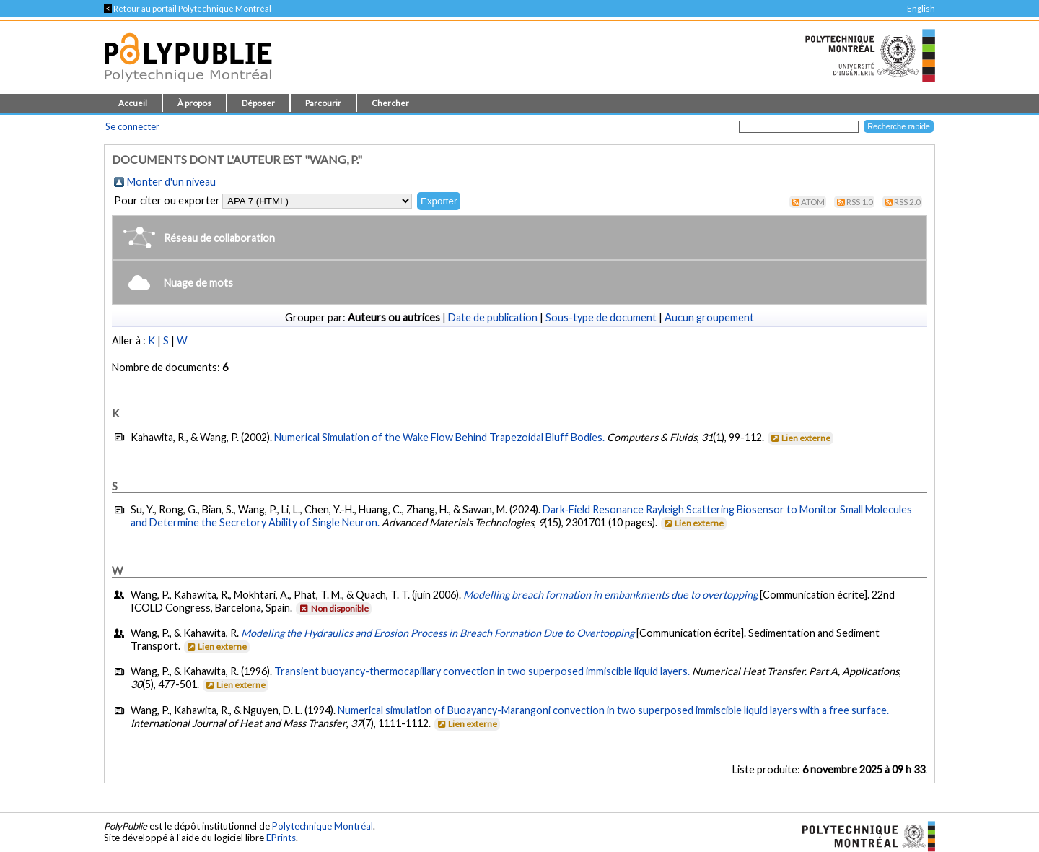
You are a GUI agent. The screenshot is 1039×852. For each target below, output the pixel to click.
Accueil (132, 103)
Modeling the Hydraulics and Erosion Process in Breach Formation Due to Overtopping (437, 633)
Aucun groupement (709, 317)
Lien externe (799, 437)
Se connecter (132, 126)
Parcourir (323, 103)
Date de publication (493, 317)
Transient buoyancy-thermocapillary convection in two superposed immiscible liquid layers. (482, 671)
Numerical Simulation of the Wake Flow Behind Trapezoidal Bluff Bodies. (439, 437)
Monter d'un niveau (171, 181)
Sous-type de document (601, 317)
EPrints (281, 837)
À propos (194, 103)
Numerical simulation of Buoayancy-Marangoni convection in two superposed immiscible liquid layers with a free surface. (613, 710)
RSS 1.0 (859, 202)
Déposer (258, 103)
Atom (813, 202)
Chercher (390, 103)
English (921, 8)
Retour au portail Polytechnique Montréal (187, 8)
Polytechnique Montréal (322, 826)
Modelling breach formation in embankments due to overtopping (610, 594)
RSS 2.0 (907, 202)
